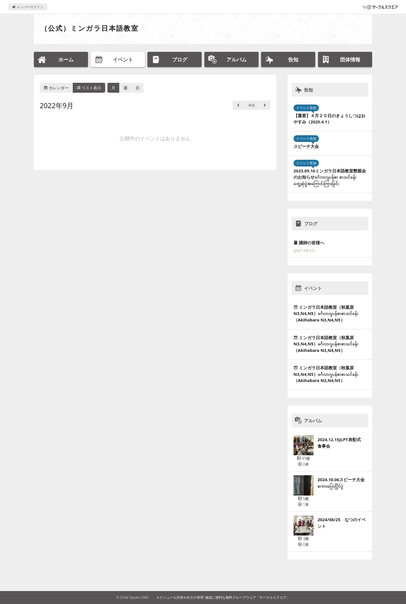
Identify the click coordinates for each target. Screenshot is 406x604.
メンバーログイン (27, 7)
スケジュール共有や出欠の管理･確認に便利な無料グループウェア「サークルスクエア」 (223, 597)
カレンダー (56, 87)
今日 (251, 105)
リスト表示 (89, 87)
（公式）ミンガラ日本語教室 (89, 28)
